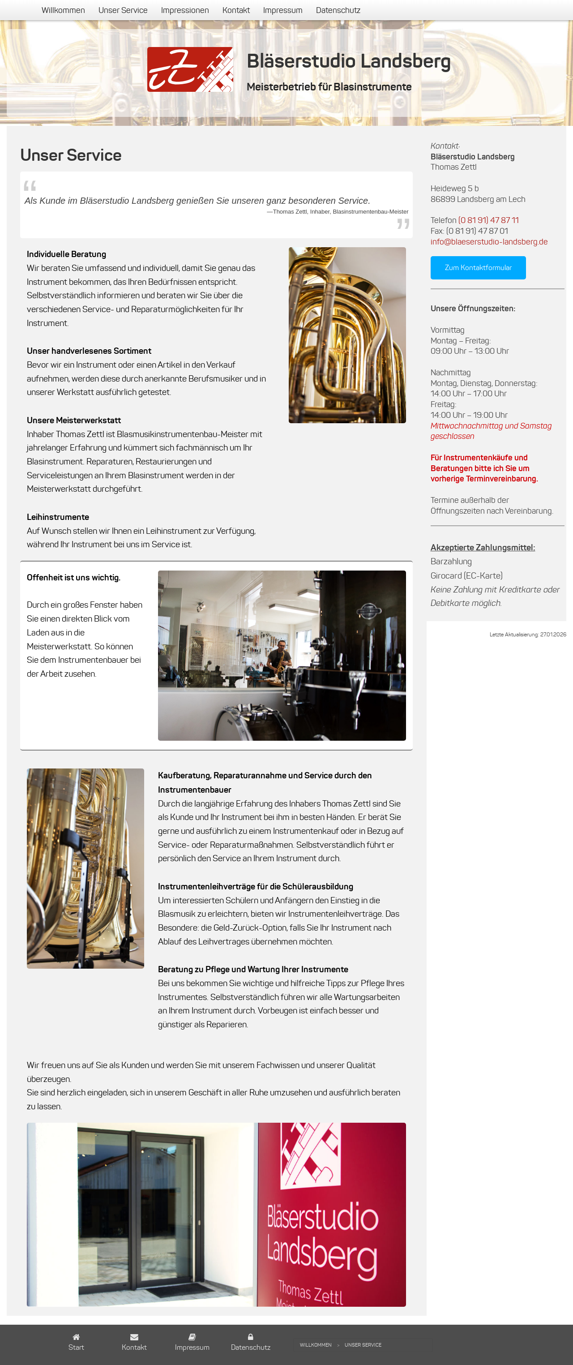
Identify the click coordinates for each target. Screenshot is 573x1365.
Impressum (283, 10)
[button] (76, 1343)
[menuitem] (63, 10)
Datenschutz (338, 10)
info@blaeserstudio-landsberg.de (489, 242)
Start (76, 1347)
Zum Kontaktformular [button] (478, 267)
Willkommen (63, 10)
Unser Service (123, 10)
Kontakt (236, 10)
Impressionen (185, 10)
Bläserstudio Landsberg (349, 60)
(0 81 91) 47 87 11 (488, 220)
